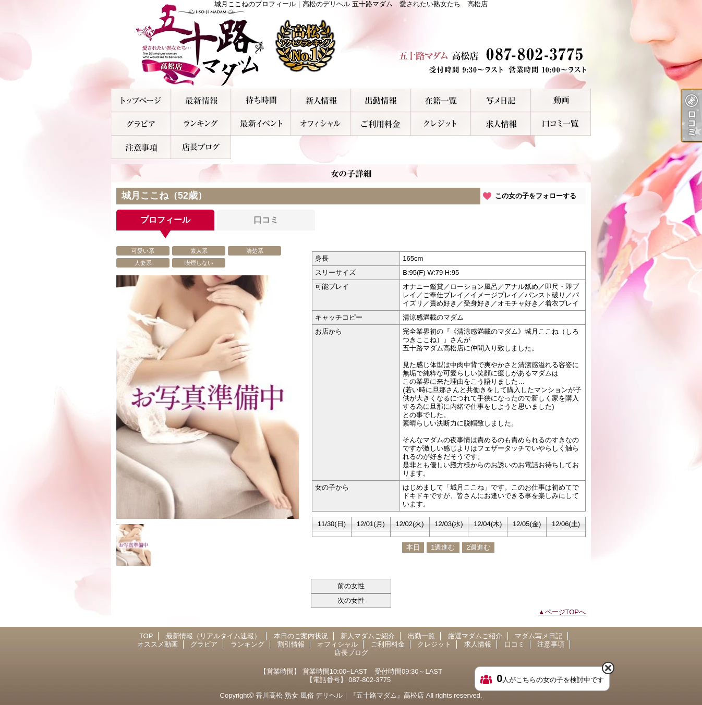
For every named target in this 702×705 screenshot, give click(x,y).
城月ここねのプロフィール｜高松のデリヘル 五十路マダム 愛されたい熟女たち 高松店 (351, 44)
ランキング (201, 124)
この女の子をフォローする (535, 196)
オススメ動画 (561, 100)
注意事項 (141, 147)
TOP (141, 100)
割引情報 (261, 124)
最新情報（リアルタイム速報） (201, 100)
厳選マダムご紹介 (441, 100)
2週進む (478, 547)
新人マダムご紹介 (321, 100)
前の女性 (351, 586)
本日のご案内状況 (261, 100)
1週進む (443, 547)
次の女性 (351, 600)
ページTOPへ (565, 612)
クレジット (441, 124)
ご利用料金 (381, 124)
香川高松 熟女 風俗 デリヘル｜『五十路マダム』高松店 (340, 695)
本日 (413, 547)
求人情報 (501, 124)
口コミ (561, 124)
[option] (207, 397)
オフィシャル (321, 124)
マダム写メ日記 (501, 100)
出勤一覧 (381, 100)
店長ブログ (201, 147)
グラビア (141, 124)
